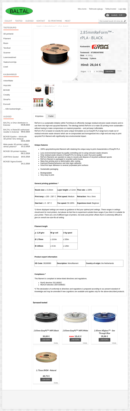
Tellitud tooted (110, 9)
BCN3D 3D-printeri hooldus (15, 151)
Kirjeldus (39, 116)
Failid (50, 116)
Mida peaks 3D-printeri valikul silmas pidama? (16, 145)
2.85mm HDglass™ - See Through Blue (104, 332)
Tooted (18, 21)
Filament (7, 38)
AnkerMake (8, 81)
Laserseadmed (9, 57)
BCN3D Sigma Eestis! (12, 161)
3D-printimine (55, 21)
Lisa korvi (109, 71)
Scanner (6, 53)
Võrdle (56, 343)
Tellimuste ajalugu (96, 9)
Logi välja (122, 9)
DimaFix (6, 99)
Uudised (29, 21)
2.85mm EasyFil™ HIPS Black (46, 330)
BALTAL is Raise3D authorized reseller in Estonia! (16, 131)
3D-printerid (8, 34)
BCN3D (6, 90)
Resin (5, 43)
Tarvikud (6, 48)
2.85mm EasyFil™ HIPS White (75, 330)
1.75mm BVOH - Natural (46, 370)
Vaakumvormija (9, 62)
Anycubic (7, 85)
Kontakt (40, 21)
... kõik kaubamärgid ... (13, 109)
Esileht (39, 26)
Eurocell (6, 104)
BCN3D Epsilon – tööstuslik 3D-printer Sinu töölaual (15, 137)
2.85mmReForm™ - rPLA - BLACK (55, 26)
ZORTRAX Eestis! (11, 157)
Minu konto (82, 9)
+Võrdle (119, 71)
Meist (67, 21)
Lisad (5, 67)
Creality (6, 95)
